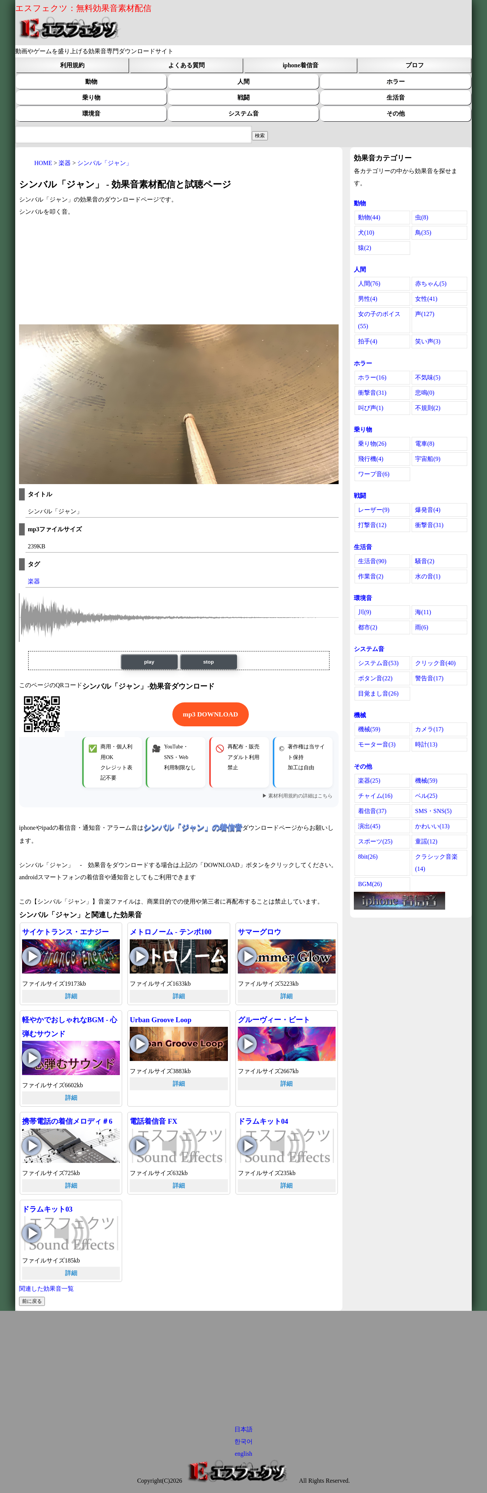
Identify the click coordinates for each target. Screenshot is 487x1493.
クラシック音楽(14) (436, 862)
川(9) (364, 612)
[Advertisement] (179, 271)
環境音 (91, 113)
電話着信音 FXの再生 (139, 1145)
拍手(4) (367, 341)
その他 (396, 113)
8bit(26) (368, 856)
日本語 (243, 1429)
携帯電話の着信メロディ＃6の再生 (31, 1145)
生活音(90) (372, 561)
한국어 (243, 1441)
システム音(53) (378, 663)
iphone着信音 (300, 65)
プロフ (415, 65)
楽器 (34, 581)
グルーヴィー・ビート (274, 1020)
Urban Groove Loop (160, 1020)
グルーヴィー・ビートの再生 (247, 1043)
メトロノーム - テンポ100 (171, 932)
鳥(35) (423, 232)
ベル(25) (426, 796)
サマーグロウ (259, 932)
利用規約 (72, 65)
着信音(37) (372, 811)
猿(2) (364, 248)
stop (208, 662)
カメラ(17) (429, 729)
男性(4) (367, 298)
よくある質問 (186, 65)
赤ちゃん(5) (431, 283)
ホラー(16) (372, 377)
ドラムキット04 (263, 1121)
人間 (243, 81)
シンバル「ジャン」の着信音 (192, 827)
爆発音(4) (428, 510)
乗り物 (91, 97)
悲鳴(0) (424, 392)
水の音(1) (428, 576)
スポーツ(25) (375, 841)
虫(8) (421, 217)
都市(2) (367, 627)
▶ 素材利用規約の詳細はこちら (297, 796)
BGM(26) (370, 884)
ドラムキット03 (47, 1209)
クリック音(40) (435, 663)
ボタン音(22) (375, 678)
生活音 (396, 97)
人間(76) (369, 283)
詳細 (71, 996)
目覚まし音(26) (378, 693)
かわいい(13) (432, 826)
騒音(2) (424, 561)
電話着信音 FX (153, 1121)
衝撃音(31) (372, 392)
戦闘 (243, 97)
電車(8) (424, 443)
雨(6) (421, 627)
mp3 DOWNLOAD (210, 714)
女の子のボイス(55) (379, 320)
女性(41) (426, 298)
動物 (91, 81)
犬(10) (366, 232)
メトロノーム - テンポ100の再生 (139, 956)
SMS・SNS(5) (433, 811)
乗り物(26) (372, 443)
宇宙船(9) (428, 459)
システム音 (243, 113)
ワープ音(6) (374, 474)
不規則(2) (428, 408)
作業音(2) (371, 576)
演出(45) (369, 826)
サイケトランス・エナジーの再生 (31, 956)
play (149, 662)
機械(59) (369, 729)
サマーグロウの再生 (247, 956)
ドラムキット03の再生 (31, 1233)
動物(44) (369, 217)
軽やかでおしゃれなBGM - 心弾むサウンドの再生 (31, 1057)
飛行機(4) (371, 459)
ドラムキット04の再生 (247, 1145)
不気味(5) (428, 377)
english (243, 1453)
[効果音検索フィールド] (260, 135)
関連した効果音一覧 (46, 1288)
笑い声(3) (428, 341)
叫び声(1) (371, 408)
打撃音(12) (372, 525)
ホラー (396, 81)
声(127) (424, 314)
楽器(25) (369, 780)
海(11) (423, 612)
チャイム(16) (375, 796)
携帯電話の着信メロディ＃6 (67, 1121)
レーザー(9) (374, 510)
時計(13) (426, 744)
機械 (360, 715)
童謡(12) (426, 841)
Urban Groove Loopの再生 (139, 1043)
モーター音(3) (377, 744)
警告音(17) (429, 678)
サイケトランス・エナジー (65, 932)
